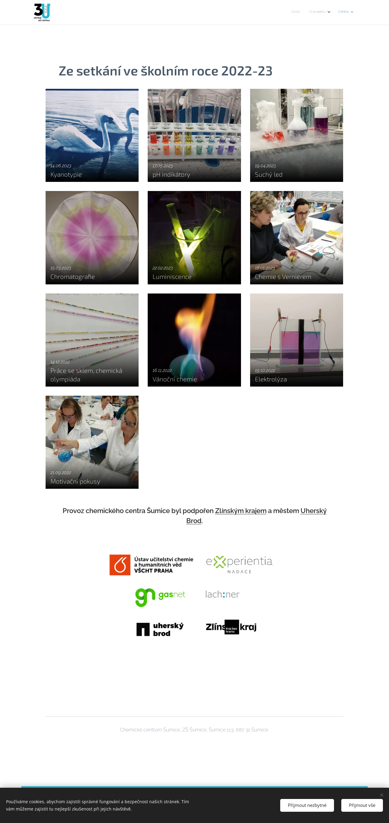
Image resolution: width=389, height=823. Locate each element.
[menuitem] (328, 12)
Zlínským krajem (241, 511)
